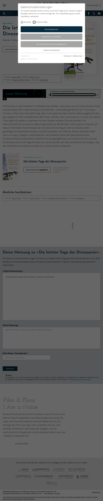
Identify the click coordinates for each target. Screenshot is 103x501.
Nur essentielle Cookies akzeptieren (51, 44)
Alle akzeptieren (51, 29)
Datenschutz (77, 56)
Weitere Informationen (51, 50)
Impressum (67, 56)
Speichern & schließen (51, 36)
